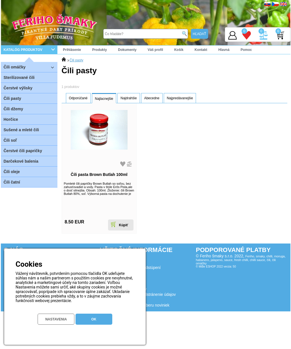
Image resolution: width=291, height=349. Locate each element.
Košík (179, 50)
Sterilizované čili (19, 77)
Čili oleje (12, 171)
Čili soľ (10, 140)
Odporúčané (78, 98)
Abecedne (151, 98)
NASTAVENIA (56, 319)
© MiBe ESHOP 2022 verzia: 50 (216, 266)
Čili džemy (13, 109)
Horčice (11, 119)
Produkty (99, 50)
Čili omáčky (30, 67)
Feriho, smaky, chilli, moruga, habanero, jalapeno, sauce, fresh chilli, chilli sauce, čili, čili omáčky (241, 260)
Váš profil (155, 50)
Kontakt (201, 50)
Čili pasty (12, 98)
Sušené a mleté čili (21, 130)
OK (93, 319)
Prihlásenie (72, 50)
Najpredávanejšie (180, 98)
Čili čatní (12, 182)
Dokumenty (127, 50)
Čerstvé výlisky (18, 88)
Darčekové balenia (21, 161)
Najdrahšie (128, 98)
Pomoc (246, 50)
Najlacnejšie (104, 99)
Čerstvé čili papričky (23, 150)
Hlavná (223, 50)
